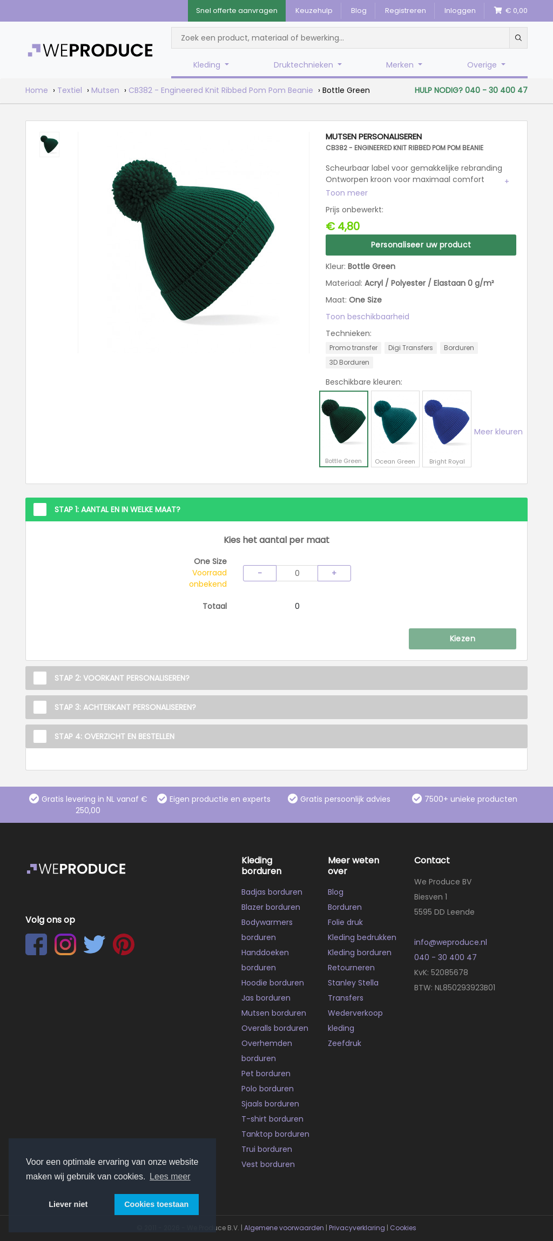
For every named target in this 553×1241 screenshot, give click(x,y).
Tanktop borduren (275, 1134)
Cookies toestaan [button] (156, 1204)
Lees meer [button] (170, 1176)
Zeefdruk (344, 1043)
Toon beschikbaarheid (367, 316)
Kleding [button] (207, 64)
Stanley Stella (353, 982)
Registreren (405, 10)
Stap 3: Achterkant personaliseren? (125, 707)
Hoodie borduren (272, 982)
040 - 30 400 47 (445, 957)
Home (36, 90)
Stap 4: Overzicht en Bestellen (114, 736)
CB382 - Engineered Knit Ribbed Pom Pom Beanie (221, 90)
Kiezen (462, 638)
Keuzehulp (314, 10)
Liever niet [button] (68, 1204)
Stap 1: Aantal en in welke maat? (117, 509)
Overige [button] (483, 64)
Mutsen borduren (273, 1013)
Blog (359, 10)
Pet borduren (266, 1073)
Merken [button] (401, 64)
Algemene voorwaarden (284, 1227)
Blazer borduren (270, 907)
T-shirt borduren (272, 1118)
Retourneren (351, 967)
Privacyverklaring (357, 1227)
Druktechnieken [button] (304, 64)
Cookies (403, 1227)
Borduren (345, 907)
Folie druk (345, 922)
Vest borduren (268, 1164)
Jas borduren (266, 997)
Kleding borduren (360, 952)
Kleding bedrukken (362, 937)
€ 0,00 (511, 10)
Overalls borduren (274, 1028)
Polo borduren (267, 1088)
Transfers (345, 997)
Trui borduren (266, 1149)
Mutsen (105, 90)
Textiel (69, 90)
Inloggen (460, 10)
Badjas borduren (271, 892)
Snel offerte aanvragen (237, 10)
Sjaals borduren (270, 1103)
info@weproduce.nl (450, 942)
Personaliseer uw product (421, 244)
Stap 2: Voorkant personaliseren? (122, 678)
